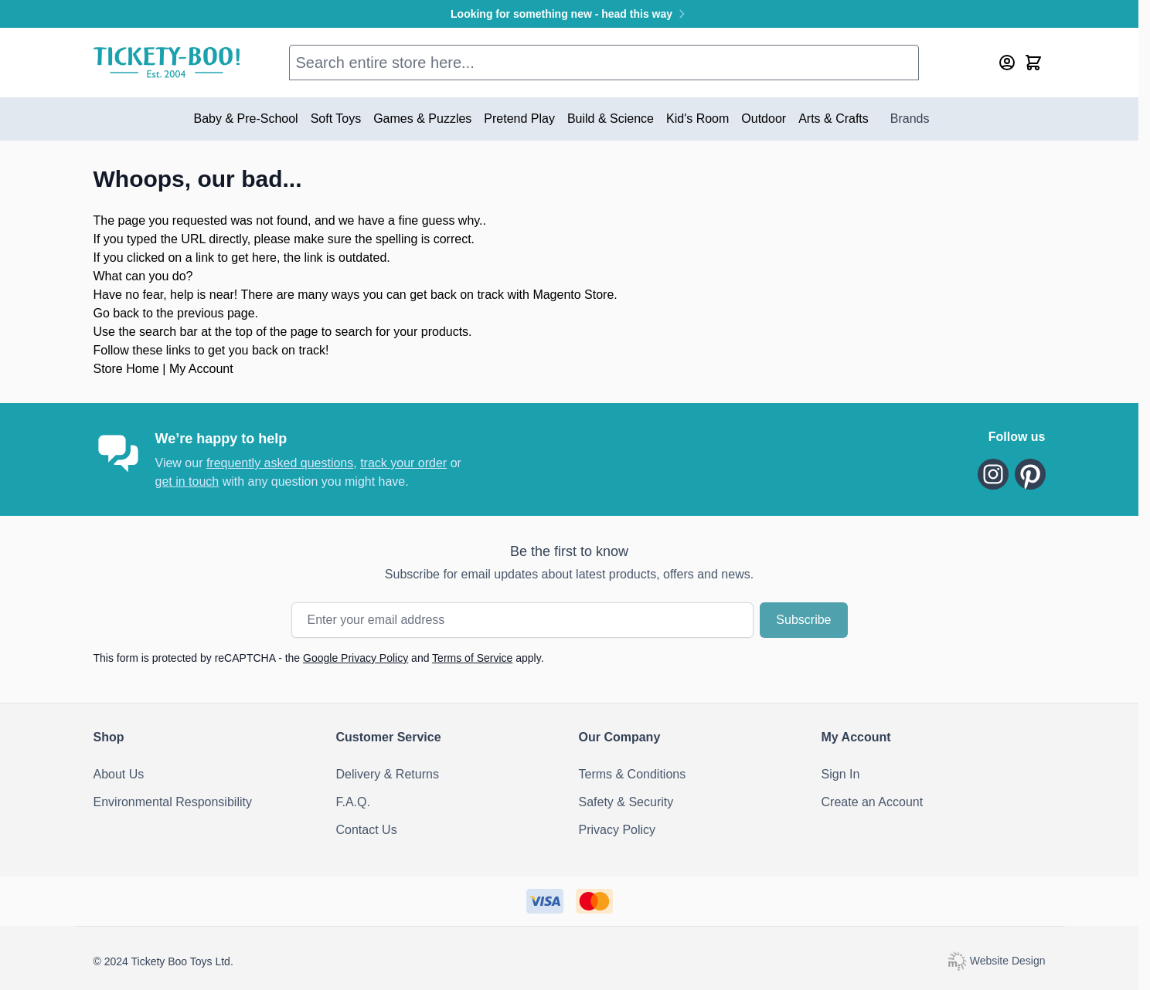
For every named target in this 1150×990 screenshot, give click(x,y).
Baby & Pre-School (245, 118)
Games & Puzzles (422, 118)
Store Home (126, 368)
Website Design (996, 960)
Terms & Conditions (632, 774)
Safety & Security (626, 802)
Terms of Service (472, 658)
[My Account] (1007, 62)
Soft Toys (336, 118)
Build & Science (610, 118)
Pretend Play (519, 118)
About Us (119, 774)
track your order (403, 463)
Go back (117, 313)
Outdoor (763, 118)
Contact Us (366, 829)
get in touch (187, 481)
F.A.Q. (353, 802)
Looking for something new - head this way (569, 14)
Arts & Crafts (833, 118)
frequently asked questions (279, 463)
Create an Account (873, 802)
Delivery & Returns (387, 774)
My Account (201, 368)
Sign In (841, 774)
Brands (910, 118)
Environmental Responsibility (173, 802)
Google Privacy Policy (355, 658)
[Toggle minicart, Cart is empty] (1033, 62)
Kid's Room (697, 118)
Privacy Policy (617, 829)
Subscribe (803, 619)
